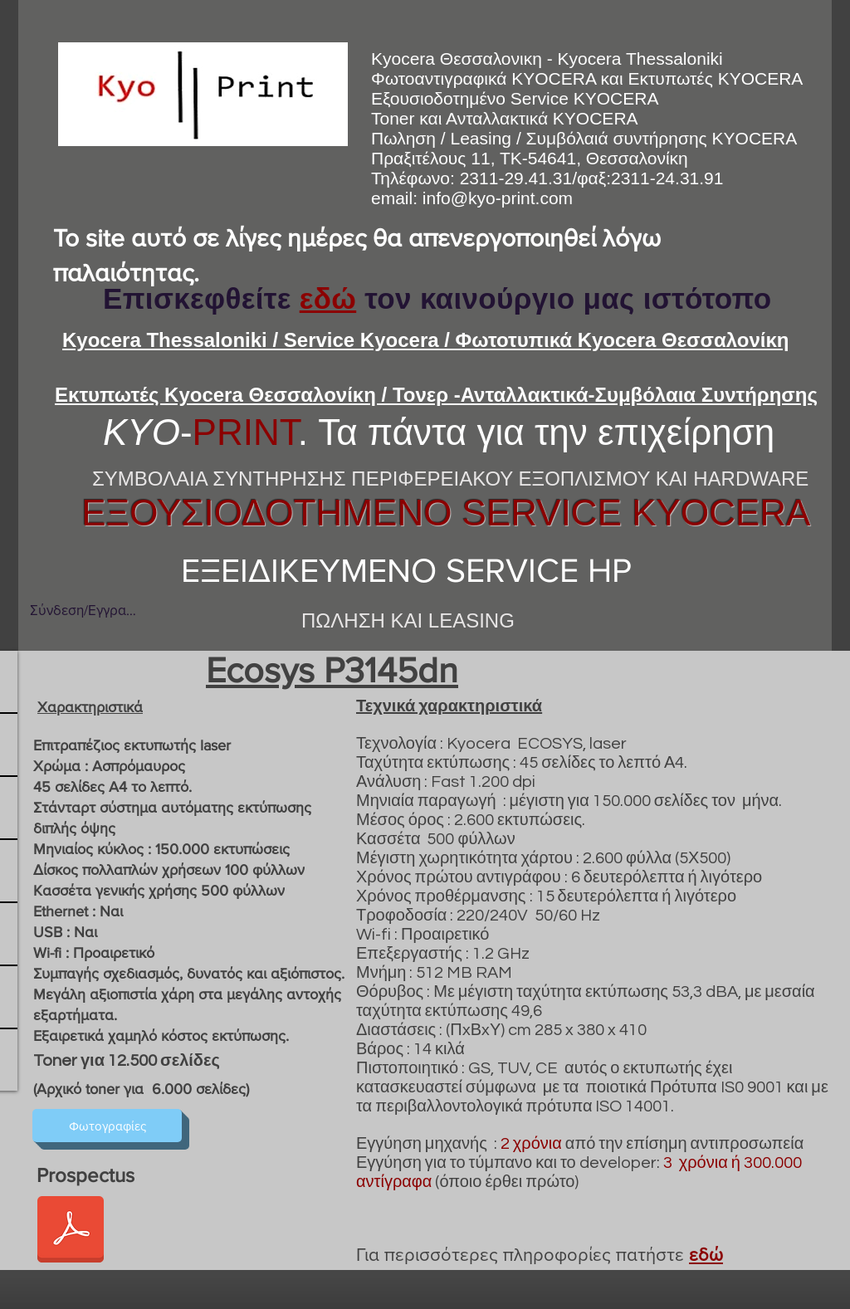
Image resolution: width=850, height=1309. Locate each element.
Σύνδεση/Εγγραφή (83, 610)
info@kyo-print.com (498, 198)
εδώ (328, 298)
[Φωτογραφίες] (107, 1125)
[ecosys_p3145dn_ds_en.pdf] (70, 1231)
